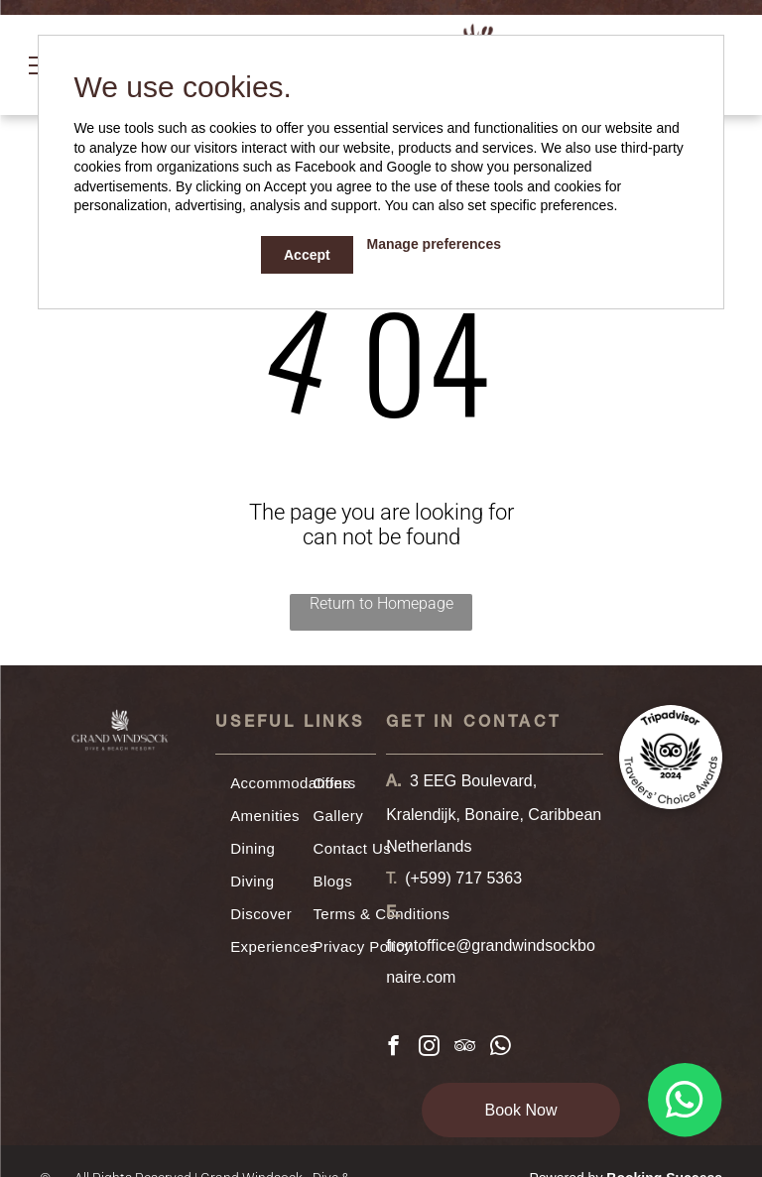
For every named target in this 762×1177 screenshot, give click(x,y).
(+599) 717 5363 (463, 878)
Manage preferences (434, 244)
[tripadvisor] (464, 1048)
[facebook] (393, 1048)
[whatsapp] (500, 1048)
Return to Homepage (381, 603)
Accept (307, 255)
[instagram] (429, 1048)
